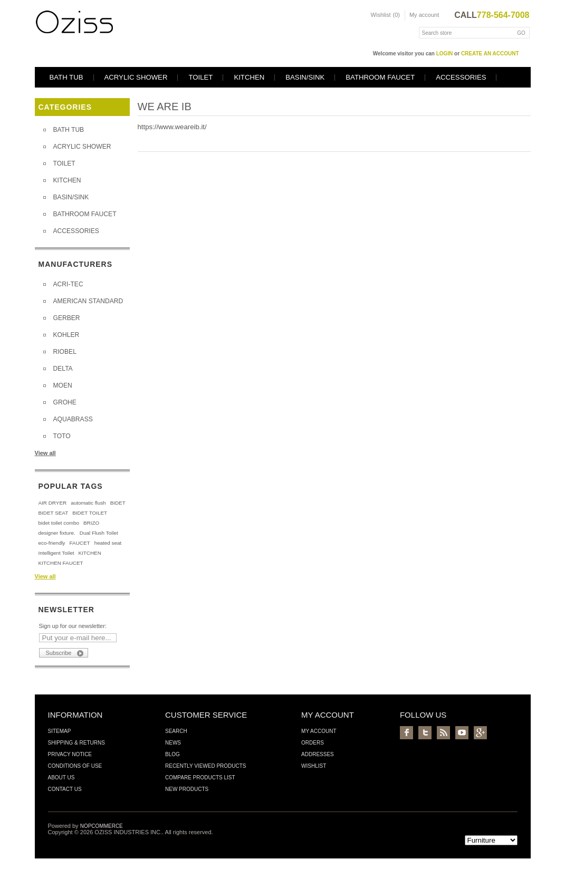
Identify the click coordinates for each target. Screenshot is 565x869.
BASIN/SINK (304, 77)
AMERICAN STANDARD (88, 301)
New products (186, 789)
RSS (443, 732)
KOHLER (66, 335)
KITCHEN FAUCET (61, 563)
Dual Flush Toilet (99, 533)
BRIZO (91, 523)
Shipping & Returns (76, 743)
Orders (312, 743)
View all (45, 453)
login (444, 53)
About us (61, 777)
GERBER (66, 318)
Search (176, 731)
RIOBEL (64, 351)
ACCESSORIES (461, 77)
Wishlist (313, 766)
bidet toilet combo (59, 523)
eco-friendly (52, 543)
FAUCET (80, 543)
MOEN (62, 385)
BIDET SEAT (54, 513)
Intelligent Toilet (56, 553)
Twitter (425, 732)
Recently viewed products (205, 766)
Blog (172, 754)
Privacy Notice (70, 754)
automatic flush (88, 503)
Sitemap (59, 731)
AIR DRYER (53, 503)
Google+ (480, 732)
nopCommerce (101, 826)
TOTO (62, 436)
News (173, 743)
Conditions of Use (75, 766)
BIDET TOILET (89, 513)
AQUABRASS (73, 419)
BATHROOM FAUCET (380, 77)
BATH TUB (66, 77)
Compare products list (200, 777)
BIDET (118, 503)
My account (424, 15)
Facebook (406, 732)
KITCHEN (249, 77)
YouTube (461, 732)
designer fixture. (57, 533)
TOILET (200, 77)
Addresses (317, 754)
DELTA (63, 368)
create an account (490, 53)
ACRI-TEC (68, 284)
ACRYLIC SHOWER (136, 77)
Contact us (65, 789)
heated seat (108, 543)
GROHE (64, 402)
